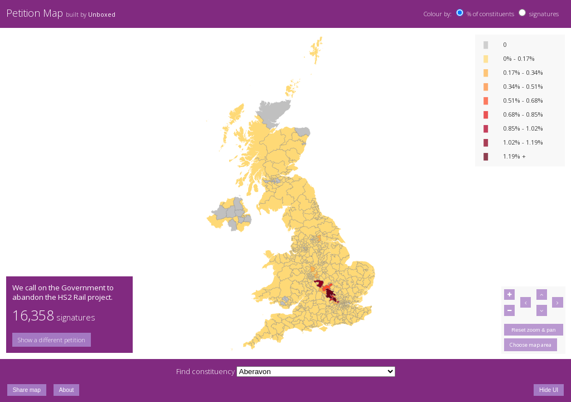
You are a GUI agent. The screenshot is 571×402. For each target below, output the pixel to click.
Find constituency (205, 371)
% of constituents (490, 13)
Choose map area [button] (530, 344)
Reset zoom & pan (533, 330)
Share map (27, 390)
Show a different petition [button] (51, 340)
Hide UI (548, 390)
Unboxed (101, 14)
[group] (69, 340)
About (66, 390)
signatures (544, 13)
